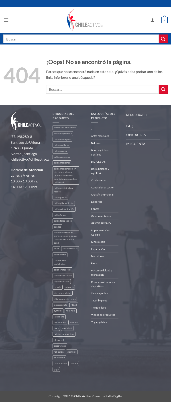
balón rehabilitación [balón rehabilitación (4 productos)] (64, 209)
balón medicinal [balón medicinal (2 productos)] (62, 163)
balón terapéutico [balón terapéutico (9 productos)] (63, 221)
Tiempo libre (98, 307)
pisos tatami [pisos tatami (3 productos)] (60, 346)
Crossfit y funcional (102, 194)
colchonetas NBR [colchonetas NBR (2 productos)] (62, 270)
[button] (6, 19)
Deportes (96, 201)
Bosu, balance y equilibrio (100, 171)
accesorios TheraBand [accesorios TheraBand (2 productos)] (65, 127)
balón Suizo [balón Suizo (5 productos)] (60, 215)
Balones (95, 143)
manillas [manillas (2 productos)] (74, 322)
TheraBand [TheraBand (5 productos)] (59, 357)
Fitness (95, 208)
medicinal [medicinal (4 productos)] (67, 328)
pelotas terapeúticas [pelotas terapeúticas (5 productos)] (64, 334)
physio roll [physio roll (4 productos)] (59, 340)
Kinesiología (98, 241)
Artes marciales (100, 135)
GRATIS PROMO (101, 223)
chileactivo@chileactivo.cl (30, 159)
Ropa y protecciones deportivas (103, 284)
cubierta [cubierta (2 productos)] (69, 287)
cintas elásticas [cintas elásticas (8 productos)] (70, 248)
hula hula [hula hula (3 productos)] (70, 310)
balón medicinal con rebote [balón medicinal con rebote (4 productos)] (64, 190)
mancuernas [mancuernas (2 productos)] (60, 322)
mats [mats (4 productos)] (56, 328)
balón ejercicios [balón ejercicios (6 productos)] (62, 157)
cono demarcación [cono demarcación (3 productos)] (63, 275)
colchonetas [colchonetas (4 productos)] (60, 254)
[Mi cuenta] (152, 20)
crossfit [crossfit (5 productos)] (57, 287)
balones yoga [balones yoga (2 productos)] (60, 151)
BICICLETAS (98, 161)
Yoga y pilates (99, 322)
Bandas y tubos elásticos (100, 152)
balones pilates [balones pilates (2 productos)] (61, 145)
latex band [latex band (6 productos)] (59, 316)
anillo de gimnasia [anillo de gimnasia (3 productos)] (63, 133)
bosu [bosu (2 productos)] (56, 248)
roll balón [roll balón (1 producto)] (59, 352)
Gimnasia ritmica (101, 216)
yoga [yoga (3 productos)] (56, 369)
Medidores (97, 256)
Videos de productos (103, 314)
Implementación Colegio (100, 232)
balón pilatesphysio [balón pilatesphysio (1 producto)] (63, 203)
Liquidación (98, 249)
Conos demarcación (102, 187)
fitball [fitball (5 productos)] (74, 305)
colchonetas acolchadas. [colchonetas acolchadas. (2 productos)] (60, 262)
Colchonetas (98, 180)
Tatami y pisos (99, 300)
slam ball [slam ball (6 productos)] (71, 352)
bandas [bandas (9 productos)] (57, 227)
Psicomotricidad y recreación (101, 272)
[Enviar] (163, 38)
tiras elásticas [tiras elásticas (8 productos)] (60, 363)
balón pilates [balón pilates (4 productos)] (60, 197)
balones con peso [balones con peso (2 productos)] (62, 139)
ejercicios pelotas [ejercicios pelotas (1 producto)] (62, 293)
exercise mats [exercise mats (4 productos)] (60, 305)
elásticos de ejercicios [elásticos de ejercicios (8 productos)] (64, 299)
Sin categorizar (99, 293)
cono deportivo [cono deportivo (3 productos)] (61, 281)
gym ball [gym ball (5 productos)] (58, 310)
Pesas (94, 263)
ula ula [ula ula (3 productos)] (74, 363)
